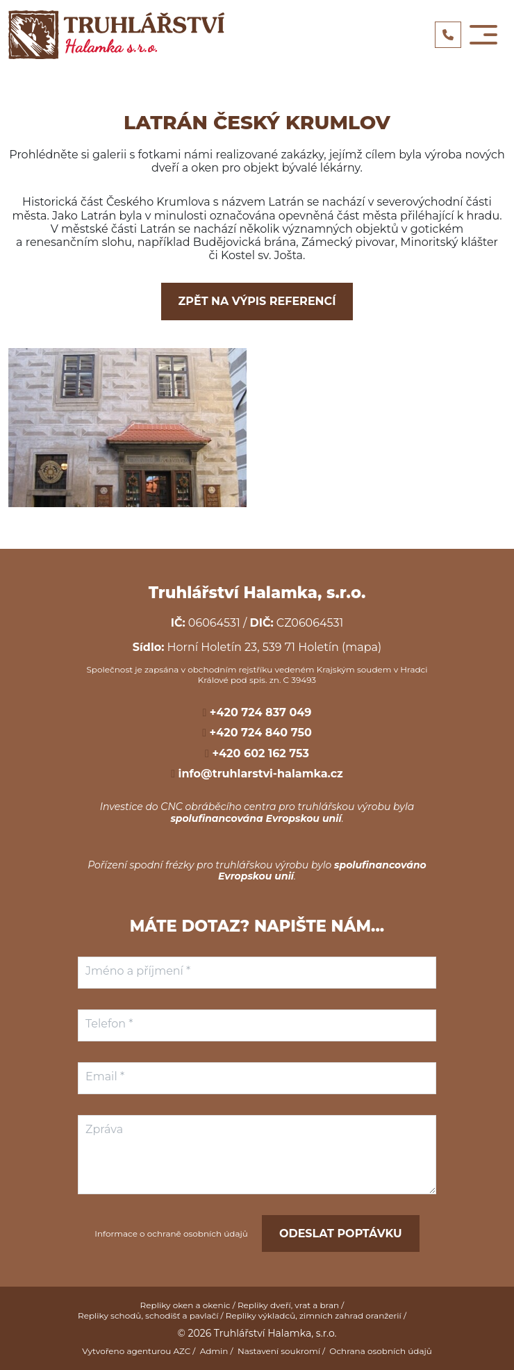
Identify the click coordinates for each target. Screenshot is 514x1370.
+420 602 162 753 (259, 753)
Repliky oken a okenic (185, 1305)
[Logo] (116, 34)
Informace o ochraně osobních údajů (171, 1234)
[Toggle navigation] (483, 34)
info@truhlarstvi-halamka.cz (259, 773)
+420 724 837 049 (258, 712)
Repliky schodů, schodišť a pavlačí (148, 1315)
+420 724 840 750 (259, 732)
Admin (214, 1351)
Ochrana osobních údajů (380, 1351)
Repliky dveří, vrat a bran (288, 1305)
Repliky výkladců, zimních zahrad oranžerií (313, 1315)
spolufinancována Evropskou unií (255, 818)
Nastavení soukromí (279, 1351)
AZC (181, 1351)
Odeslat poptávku (340, 1233)
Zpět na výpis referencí (257, 301)
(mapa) (361, 647)
